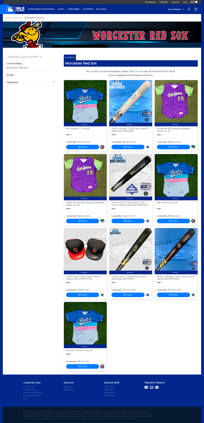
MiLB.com (175, 2)
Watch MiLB (109, 392)
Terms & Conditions (32, 395)
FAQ (25, 398)
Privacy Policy (29, 389)
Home (8, 18)
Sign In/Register (174, 9)
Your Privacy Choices (33, 392)
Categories (73, 9)
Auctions (88, 9)
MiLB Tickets (110, 395)
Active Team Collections (41, 9)
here (137, 71)
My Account (69, 389)
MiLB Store (109, 389)
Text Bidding (150, 2)
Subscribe (163, 2)
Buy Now (101, 9)
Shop (185, 2)
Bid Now (82, 147)
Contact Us (28, 386)
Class (61, 9)
